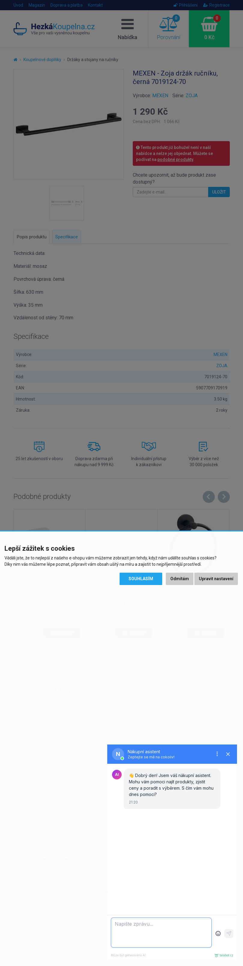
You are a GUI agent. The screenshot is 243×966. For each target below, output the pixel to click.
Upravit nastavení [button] (216, 578)
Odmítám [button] (179, 578)
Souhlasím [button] (141, 578)
